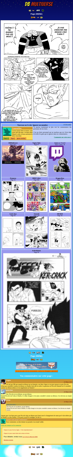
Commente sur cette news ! (62, 137)
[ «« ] (30, 10)
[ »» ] (41, 17)
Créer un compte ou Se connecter (11, 425)
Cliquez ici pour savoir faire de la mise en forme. (17, 433)
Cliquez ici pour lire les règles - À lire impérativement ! (18, 430)
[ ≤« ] (33, 10)
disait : (11, 404)
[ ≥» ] (37, 17)
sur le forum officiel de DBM (30, 436)
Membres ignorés (8, 440)
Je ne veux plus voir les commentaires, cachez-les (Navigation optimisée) (36, 371)
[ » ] (33, 17)
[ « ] (38, 10)
